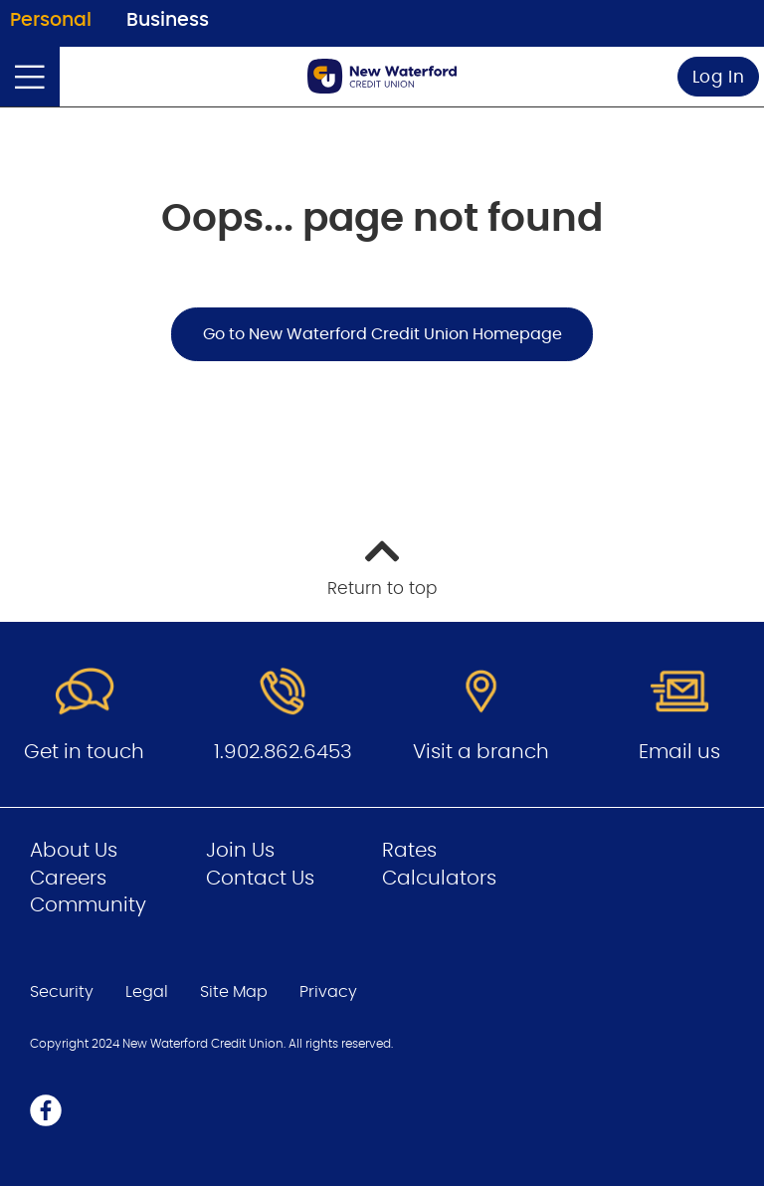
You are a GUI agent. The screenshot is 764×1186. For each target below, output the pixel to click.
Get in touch (84, 752)
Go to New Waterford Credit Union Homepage (382, 334)
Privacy (328, 992)
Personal (51, 20)
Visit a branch (481, 752)
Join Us (240, 851)
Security (62, 992)
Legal (146, 992)
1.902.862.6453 (283, 752)
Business (167, 20)
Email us (679, 752)
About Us (73, 851)
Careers (68, 879)
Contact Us (260, 879)
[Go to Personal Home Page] (382, 76)
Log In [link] (718, 77)
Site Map (234, 992)
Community (88, 905)
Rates (409, 851)
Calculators (439, 879)
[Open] (30, 76)
